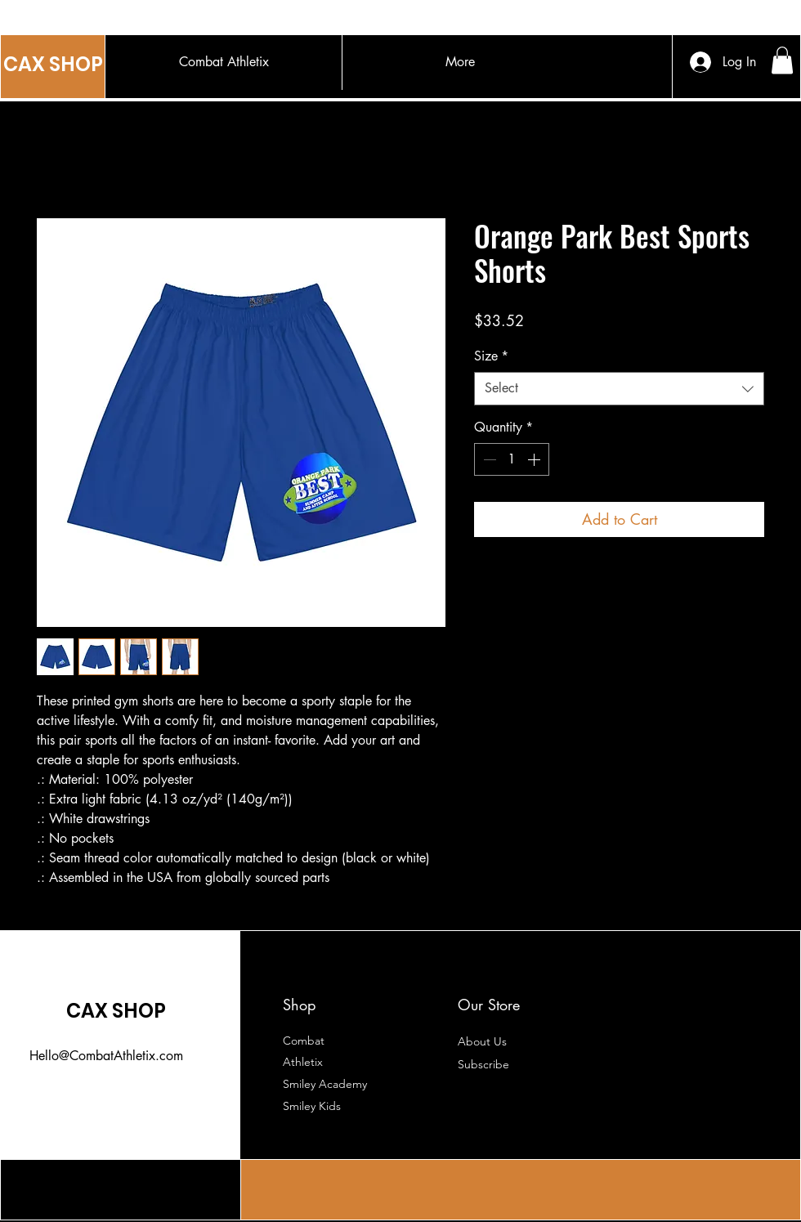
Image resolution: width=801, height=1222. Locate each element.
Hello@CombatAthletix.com (106, 1055)
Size (491, 356)
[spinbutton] (511, 459)
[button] (782, 60)
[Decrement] (488, 459)
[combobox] (619, 388)
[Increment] (535, 459)
